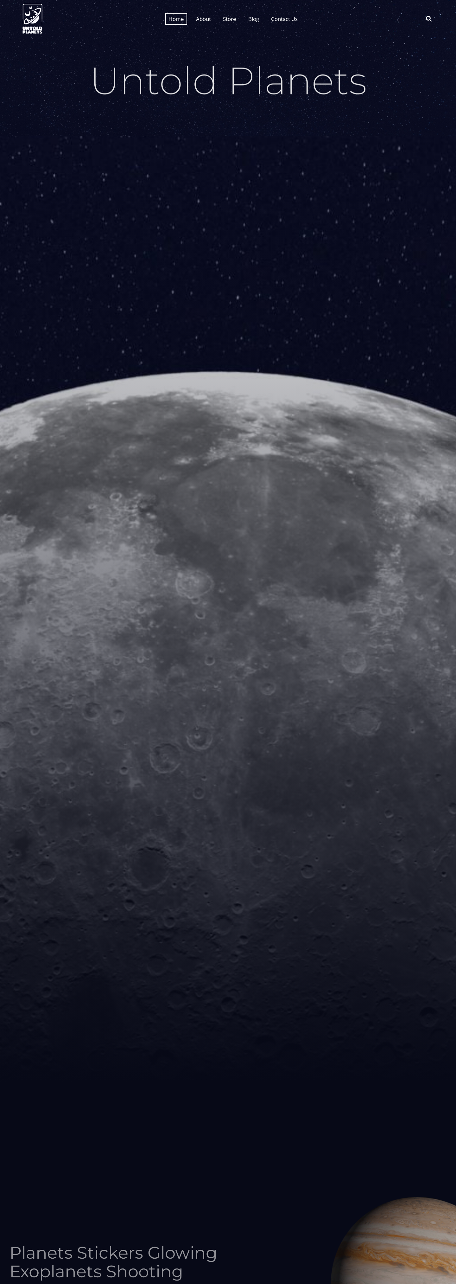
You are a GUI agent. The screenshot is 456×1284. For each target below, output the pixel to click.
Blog (253, 18)
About (203, 18)
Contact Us (284, 18)
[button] (428, 19)
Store (229, 18)
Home (176, 18)
